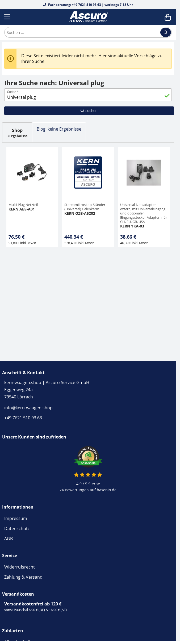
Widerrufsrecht (19, 567)
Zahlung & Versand (23, 577)
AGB (8, 538)
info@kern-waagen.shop (28, 408)
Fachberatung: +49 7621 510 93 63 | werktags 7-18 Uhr (88, 4)
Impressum (15, 518)
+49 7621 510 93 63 (23, 418)
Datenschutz (17, 528)
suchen (89, 111)
